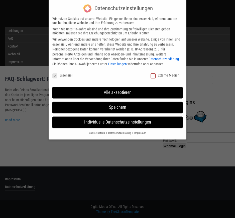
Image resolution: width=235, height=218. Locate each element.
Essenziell (62, 73)
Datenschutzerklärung (164, 57)
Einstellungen (117, 62)
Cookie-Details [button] (97, 130)
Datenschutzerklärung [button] (120, 130)
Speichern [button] (117, 104)
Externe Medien (165, 73)
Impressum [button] (140, 130)
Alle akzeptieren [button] (118, 90)
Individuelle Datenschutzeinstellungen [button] (117, 119)
